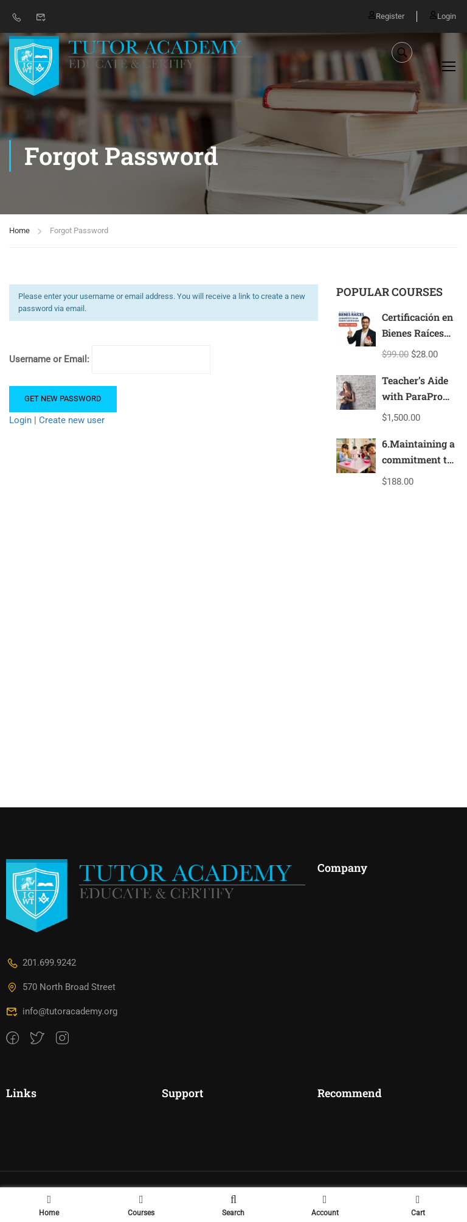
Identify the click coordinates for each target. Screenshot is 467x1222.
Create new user (72, 420)
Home (19, 231)
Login (442, 16)
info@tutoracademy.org (61, 1013)
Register (386, 16)
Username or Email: (109, 360)
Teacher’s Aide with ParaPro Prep (415, 397)
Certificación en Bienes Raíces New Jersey (417, 334)
